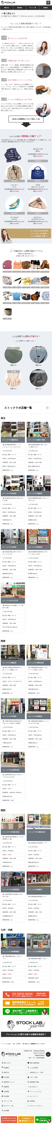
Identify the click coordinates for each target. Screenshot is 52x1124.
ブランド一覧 (32, 7)
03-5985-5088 (33, 504)
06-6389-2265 (7, 843)
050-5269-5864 (7, 612)
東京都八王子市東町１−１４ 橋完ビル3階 (12, 606)
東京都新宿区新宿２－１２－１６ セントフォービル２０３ (12, 446)
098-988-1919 (33, 962)
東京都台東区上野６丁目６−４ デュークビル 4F (12, 553)
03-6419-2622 (7, 504)
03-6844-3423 (33, 451)
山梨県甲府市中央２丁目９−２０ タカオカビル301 (12, 776)
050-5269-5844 (7, 727)
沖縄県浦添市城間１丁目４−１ (38, 959)
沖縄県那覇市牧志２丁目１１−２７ (12, 957)
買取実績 (19, 7)
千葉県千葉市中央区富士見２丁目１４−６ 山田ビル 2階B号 (12, 722)
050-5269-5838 (33, 558)
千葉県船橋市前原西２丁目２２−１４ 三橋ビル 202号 (38, 669)
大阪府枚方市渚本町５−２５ (37, 843)
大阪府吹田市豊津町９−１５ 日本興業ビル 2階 (12, 838)
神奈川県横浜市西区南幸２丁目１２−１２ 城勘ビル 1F (12, 669)
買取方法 (6, 7)
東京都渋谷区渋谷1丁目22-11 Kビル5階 (12, 499)
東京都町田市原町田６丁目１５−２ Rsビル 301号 (38, 553)
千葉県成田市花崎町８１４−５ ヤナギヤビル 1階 (38, 722)
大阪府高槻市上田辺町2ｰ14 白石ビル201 (12, 895)
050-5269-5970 (33, 674)
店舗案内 (45, 7)
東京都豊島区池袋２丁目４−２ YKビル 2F (38, 499)
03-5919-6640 (7, 451)
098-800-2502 (7, 962)
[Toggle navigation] (47, 408)
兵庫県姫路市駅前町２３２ (37, 897)
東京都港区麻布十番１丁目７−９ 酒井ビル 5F (38, 446)
